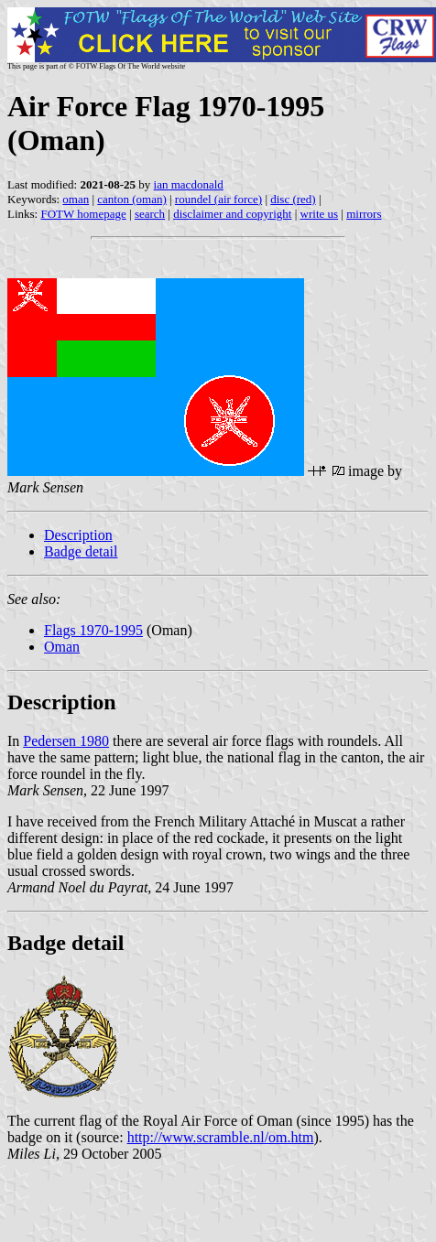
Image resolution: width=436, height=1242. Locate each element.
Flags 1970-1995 (93, 630)
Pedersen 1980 (66, 741)
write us (319, 214)
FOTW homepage (82, 214)
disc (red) (292, 199)
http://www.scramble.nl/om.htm (220, 1137)
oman (75, 199)
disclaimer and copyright (232, 214)
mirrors (363, 214)
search (150, 214)
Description (78, 535)
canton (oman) (131, 199)
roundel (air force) (218, 199)
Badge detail (80, 551)
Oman (62, 646)
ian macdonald (188, 184)
